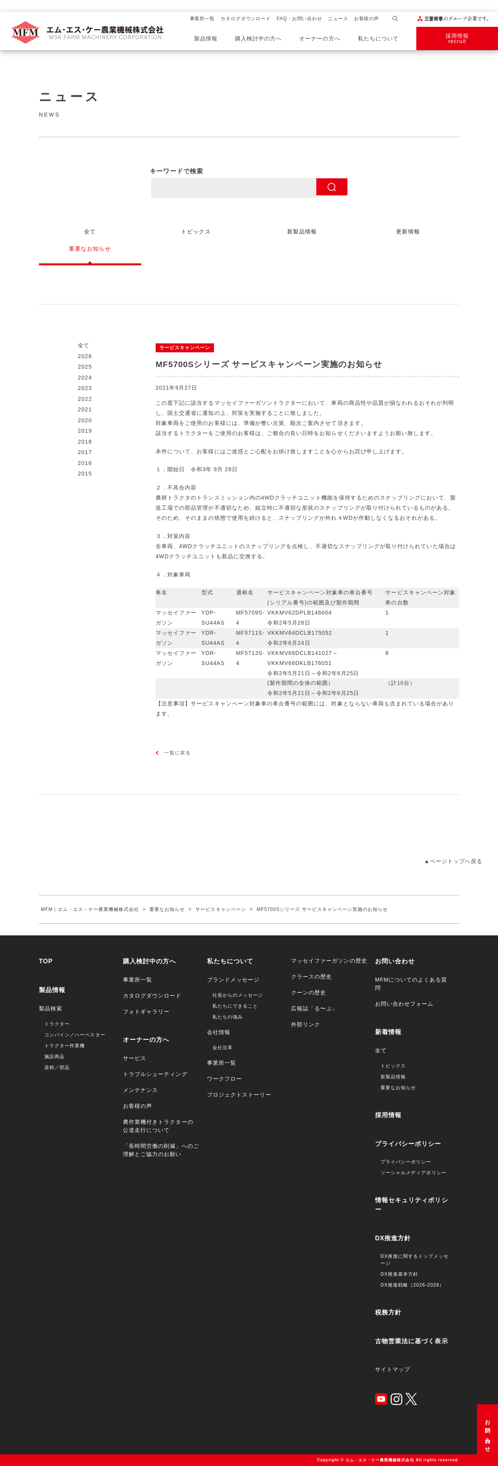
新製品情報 (393, 1076)
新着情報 (388, 1032)
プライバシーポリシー (408, 1143)
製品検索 (50, 1008)
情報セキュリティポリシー (411, 1205)
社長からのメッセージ (237, 995)
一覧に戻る (177, 752)
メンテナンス (140, 1090)
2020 (85, 420)
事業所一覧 (202, 18)
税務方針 (388, 1312)
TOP (46, 961)
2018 (85, 442)
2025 (85, 367)
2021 (85, 409)
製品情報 (205, 38)
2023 (85, 388)
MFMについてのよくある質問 (411, 984)
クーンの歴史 (308, 992)
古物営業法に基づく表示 (411, 1341)
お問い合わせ (487, 1433)
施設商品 (54, 1056)
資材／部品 (57, 1067)
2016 (85, 463)
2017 (85, 452)
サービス (134, 1058)
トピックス (393, 1066)
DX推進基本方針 (399, 1274)
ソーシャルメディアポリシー (414, 1172)
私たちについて (378, 38)
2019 (85, 431)
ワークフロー (224, 1079)
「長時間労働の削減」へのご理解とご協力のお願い (161, 1150)
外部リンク (305, 1024)
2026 (85, 356)
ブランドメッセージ (233, 980)
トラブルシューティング (155, 1074)
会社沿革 (222, 1047)
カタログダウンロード (246, 18)
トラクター (57, 1024)
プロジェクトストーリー (239, 1095)
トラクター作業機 (64, 1045)
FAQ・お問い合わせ (299, 18)
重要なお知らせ (398, 1087)
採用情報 (388, 1115)
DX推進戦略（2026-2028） (412, 1285)
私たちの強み (227, 1017)
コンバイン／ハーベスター (74, 1035)
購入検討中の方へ (258, 38)
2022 (85, 399)
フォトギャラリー (146, 1011)
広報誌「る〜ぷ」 (314, 1008)
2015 (85, 473)
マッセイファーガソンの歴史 (329, 961)
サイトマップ (392, 1369)
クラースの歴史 (311, 976)
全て (84, 345)
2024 (85, 377)
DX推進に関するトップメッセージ (415, 1260)
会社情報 (218, 1032)
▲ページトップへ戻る (453, 861)
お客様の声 (366, 18)
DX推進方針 (393, 1238)
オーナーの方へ (319, 38)
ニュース (338, 18)
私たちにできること (235, 1006)
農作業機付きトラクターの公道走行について (158, 1126)
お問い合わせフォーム (404, 1004)
